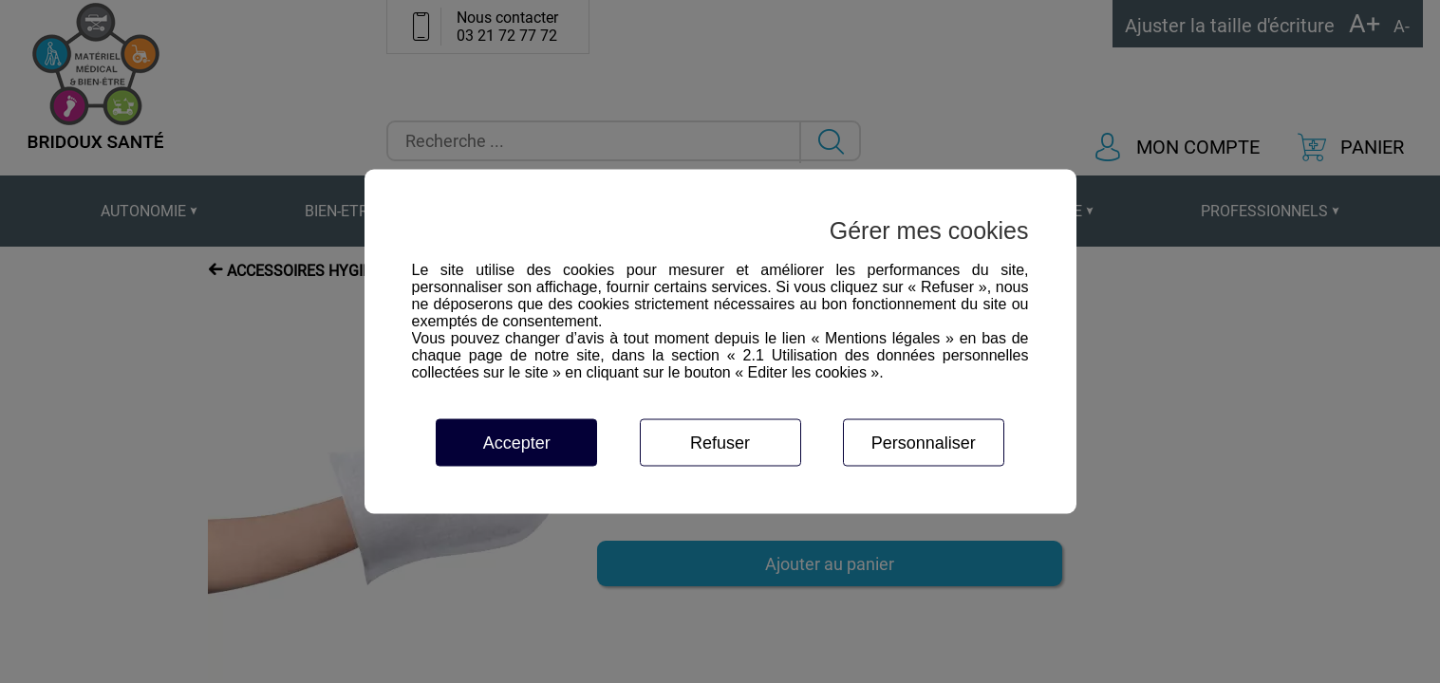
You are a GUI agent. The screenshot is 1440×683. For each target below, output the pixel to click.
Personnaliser (923, 443)
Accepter (517, 443)
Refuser (720, 443)
